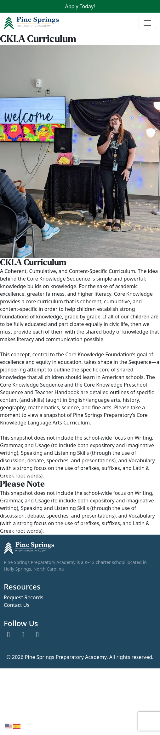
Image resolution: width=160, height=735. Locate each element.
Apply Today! (80, 6)
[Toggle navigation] (147, 23)
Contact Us (16, 605)
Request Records (23, 597)
